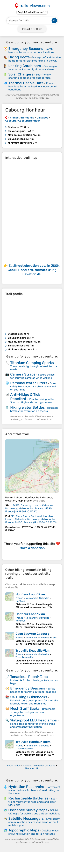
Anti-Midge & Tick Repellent (25, 396)
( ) (29, 508)
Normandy (31, 598)
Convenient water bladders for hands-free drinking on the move (34, 790)
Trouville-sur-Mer (25, 657)
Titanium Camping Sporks (32, 363)
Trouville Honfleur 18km (33, 742)
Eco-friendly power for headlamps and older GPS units (32, 801)
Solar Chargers (20, 74)
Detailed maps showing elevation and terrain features (33, 832)
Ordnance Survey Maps (27, 810)
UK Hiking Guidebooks (28, 697)
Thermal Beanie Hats (26, 83)
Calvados (44, 598)
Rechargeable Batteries (28, 798)
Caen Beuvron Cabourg (32, 634)
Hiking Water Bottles (27, 407)
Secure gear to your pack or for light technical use (33, 68)
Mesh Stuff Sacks (25, 708)
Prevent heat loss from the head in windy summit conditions (32, 86)
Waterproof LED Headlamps (33, 720)
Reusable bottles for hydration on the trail (34, 409)
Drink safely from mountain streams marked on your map (33, 386)
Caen (54, 637)
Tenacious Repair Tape (29, 677)
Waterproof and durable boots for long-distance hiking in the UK (34, 59)
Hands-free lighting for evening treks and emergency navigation (32, 725)
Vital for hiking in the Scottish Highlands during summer (32, 401)
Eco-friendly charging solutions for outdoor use (29, 76)
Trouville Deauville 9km (32, 650)
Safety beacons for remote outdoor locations (31, 50)
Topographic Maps (23, 830)
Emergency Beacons (25, 48)
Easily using (34, 270)
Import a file (32, 29)
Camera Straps (22, 374)
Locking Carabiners (24, 66)
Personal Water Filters (28, 383)
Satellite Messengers (26, 818)
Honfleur (20, 601)
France (19, 598)
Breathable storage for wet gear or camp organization (32, 712)
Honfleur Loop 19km (30, 594)
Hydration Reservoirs (26, 787)
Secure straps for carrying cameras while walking (32, 376)
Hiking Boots (19, 57)
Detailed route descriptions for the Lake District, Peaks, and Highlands (34, 702)
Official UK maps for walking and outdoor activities (34, 812)
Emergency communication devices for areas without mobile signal (34, 822)
